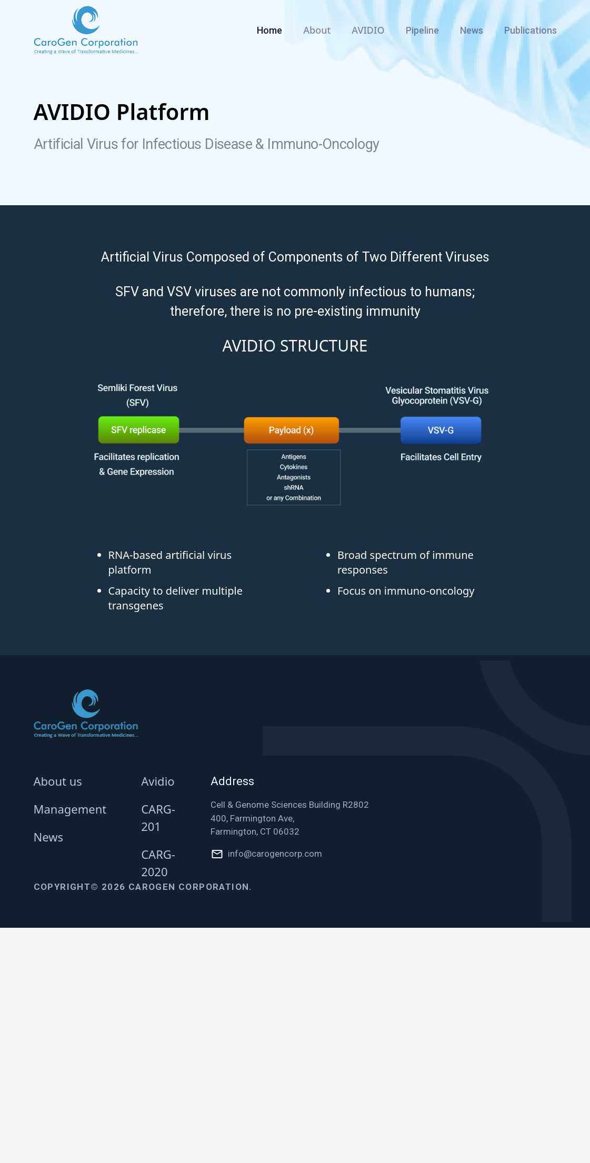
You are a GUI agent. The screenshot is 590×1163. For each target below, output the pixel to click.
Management (70, 809)
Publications (530, 30)
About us (58, 781)
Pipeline (422, 30)
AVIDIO (368, 30)
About (317, 30)
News (471, 30)
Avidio (157, 781)
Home (269, 30)
